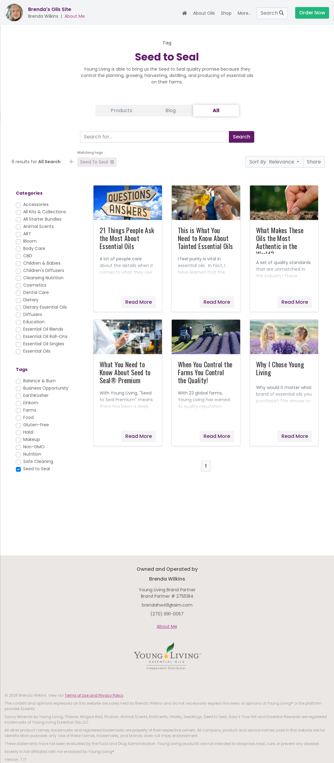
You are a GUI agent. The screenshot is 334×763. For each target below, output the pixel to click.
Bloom (30, 241)
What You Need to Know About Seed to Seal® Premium (125, 372)
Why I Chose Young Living (280, 368)
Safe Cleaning (38, 461)
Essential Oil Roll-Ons (45, 336)
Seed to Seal (97, 162)
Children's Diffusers (43, 270)
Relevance (272, 161)
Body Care (34, 248)
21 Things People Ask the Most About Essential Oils (127, 238)
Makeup (31, 439)
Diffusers (32, 314)
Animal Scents (38, 226)
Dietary (31, 300)
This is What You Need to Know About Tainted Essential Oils (205, 238)
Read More (138, 302)
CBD (27, 256)
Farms (29, 410)
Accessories (36, 204)
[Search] (153, 137)
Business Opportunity (45, 388)
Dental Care (36, 292)
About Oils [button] (204, 13)
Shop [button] (226, 13)
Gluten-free (36, 425)
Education (34, 322)
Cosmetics (34, 285)
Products (121, 110)
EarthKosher (36, 395)
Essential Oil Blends (43, 329)
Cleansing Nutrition (43, 278)
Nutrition (32, 454)
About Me (74, 16)
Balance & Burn (39, 381)
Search (272, 13)
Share (314, 161)
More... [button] (244, 13)
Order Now (312, 12)
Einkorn (30, 403)
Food (28, 417)
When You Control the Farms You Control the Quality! (205, 372)
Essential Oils (36, 351)
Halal (28, 432)
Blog (170, 110)
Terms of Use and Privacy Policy (94, 695)
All (216, 110)
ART (27, 234)
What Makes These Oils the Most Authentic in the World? (280, 242)
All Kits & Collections (44, 212)
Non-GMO (34, 447)
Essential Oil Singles (43, 344)
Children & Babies (42, 263)
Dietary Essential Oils (45, 307)
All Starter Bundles (42, 219)
